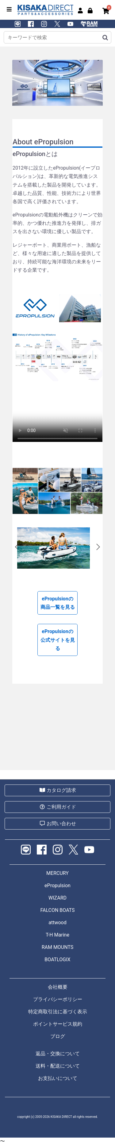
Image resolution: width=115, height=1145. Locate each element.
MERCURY (57, 873)
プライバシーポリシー (57, 999)
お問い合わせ (57, 823)
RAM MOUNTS (58, 947)
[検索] (104, 37)
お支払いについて (57, 1078)
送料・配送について (58, 1066)
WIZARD (57, 898)
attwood (57, 922)
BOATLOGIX (57, 959)
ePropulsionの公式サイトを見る (57, 639)
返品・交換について (58, 1053)
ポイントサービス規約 (57, 1024)
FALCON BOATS (57, 910)
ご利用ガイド (57, 807)
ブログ (57, 1036)
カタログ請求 (57, 790)
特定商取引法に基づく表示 (57, 1012)
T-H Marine (57, 935)
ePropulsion (57, 885)
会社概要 (57, 987)
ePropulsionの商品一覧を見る (57, 603)
